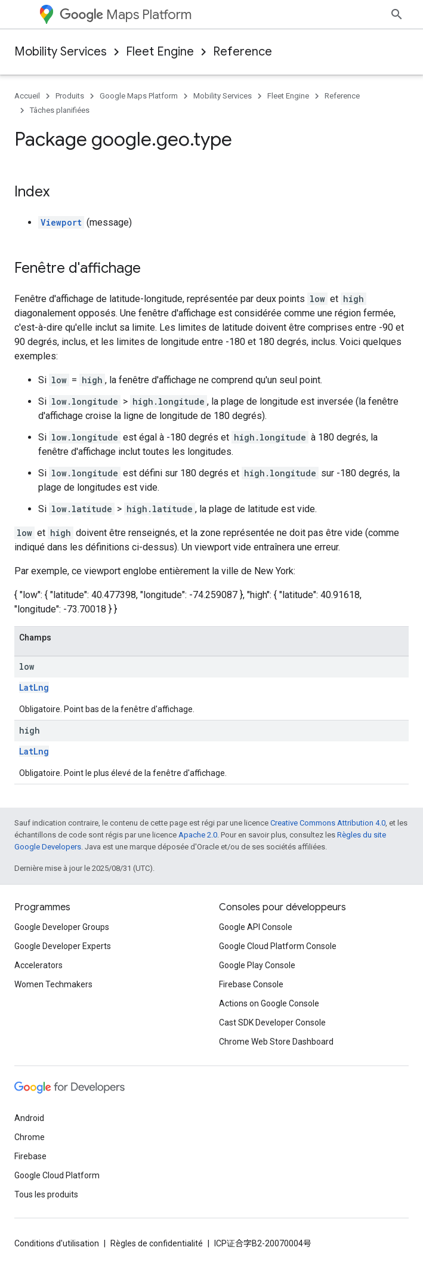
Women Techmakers (53, 984)
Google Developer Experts (62, 946)
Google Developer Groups (61, 927)
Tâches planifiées (59, 110)
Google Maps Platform (139, 95)
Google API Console (255, 927)
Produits (69, 95)
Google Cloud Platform (57, 1175)
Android (29, 1118)
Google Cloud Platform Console (277, 946)
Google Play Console (257, 965)
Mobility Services (60, 51)
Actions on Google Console (269, 1003)
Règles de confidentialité (156, 1243)
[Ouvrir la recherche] (397, 14)
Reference (242, 51)
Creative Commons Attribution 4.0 (327, 822)
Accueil (27, 95)
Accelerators (38, 965)
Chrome (29, 1137)
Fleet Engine (160, 51)
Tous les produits (46, 1194)
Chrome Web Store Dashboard (276, 1041)
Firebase (30, 1156)
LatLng (34, 687)
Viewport (61, 222)
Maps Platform (126, 15)
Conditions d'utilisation (56, 1243)
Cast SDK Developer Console (272, 1022)
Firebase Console (251, 984)
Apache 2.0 (197, 834)
